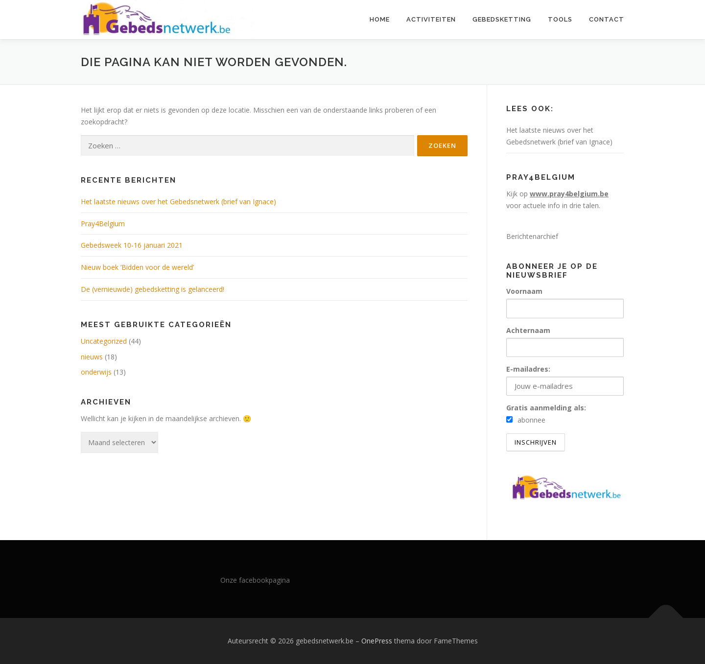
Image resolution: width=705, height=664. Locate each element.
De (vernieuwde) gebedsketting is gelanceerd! (152, 289)
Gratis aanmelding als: (546, 407)
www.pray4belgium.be (569, 193)
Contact (606, 19)
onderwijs (96, 372)
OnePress (376, 640)
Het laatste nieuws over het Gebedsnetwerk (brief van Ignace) (178, 201)
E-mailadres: (565, 380)
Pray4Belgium (103, 223)
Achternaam (528, 330)
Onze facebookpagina (255, 580)
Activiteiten (431, 19)
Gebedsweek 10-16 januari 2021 (132, 245)
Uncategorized (104, 341)
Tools (560, 19)
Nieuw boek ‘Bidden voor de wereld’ (137, 267)
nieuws (92, 356)
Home (380, 19)
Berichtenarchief (532, 236)
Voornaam (524, 291)
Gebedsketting (501, 19)
